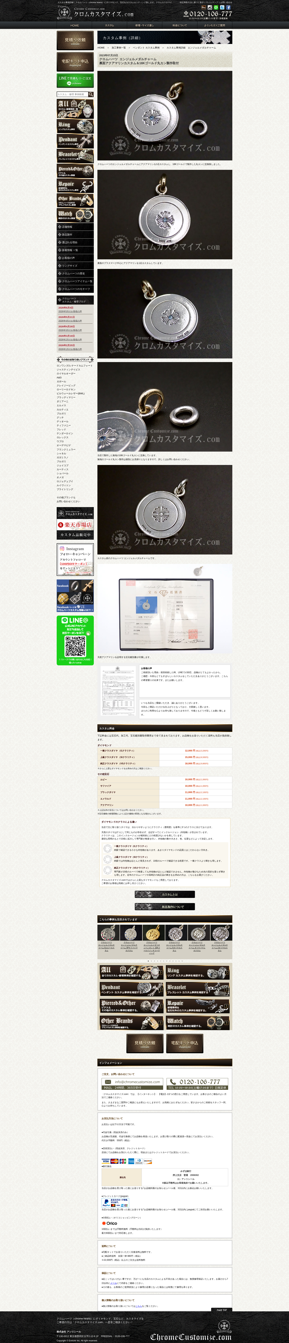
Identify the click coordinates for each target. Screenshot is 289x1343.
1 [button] (148, 961)
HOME (101, 47)
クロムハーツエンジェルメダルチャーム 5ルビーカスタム (106, 946)
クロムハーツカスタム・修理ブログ (74, 300)
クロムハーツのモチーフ (76, 289)
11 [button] (179, 961)
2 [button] (151, 961)
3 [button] (154, 961)
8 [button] (170, 961)
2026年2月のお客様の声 (70, 339)
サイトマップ (212, 2)
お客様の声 (68, 257)
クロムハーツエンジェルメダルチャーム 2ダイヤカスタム (219, 946)
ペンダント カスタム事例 (146, 47)
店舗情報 (67, 226)
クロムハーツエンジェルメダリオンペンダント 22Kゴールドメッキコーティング (152, 947)
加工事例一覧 (119, 47)
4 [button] (157, 961)
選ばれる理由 (69, 242)
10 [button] (176, 961)
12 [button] (182, 961)
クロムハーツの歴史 (73, 273)
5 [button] (160, 961)
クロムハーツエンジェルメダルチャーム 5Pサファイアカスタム (129, 946)
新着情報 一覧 (70, 250)
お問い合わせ (226, 2)
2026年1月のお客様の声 (70, 349)
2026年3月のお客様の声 (70, 330)
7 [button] (167, 961)
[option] (108, 941)
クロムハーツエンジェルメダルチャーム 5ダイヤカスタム (174, 946)
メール (113, 1283)
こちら (138, 1306)
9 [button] (173, 961)
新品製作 (67, 234)
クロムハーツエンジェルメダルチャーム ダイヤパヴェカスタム (197, 946)
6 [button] (164, 961)
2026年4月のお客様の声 (70, 321)
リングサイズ (69, 265)
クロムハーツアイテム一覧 (77, 281)
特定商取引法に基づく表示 (192, 2)
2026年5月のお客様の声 (70, 311)
